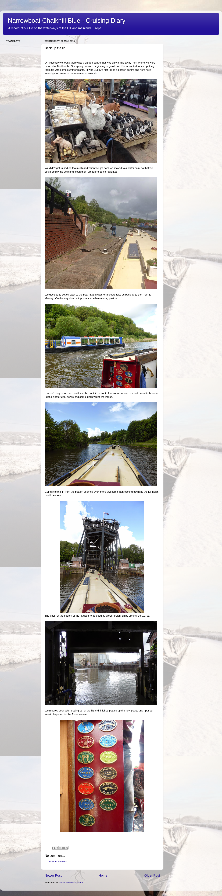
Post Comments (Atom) (71, 882)
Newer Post (53, 875)
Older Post (152, 875)
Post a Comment (58, 861)
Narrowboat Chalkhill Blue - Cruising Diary (66, 20)
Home (103, 875)
